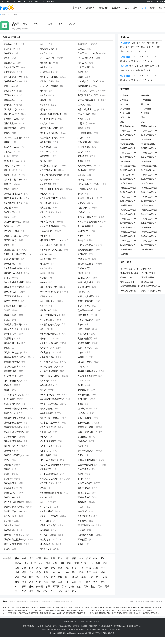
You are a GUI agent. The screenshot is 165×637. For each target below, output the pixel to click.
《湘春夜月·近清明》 (13, 137)
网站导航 (81, 622)
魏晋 (149, 43)
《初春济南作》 (83, 315)
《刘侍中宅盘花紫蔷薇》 (15, 539)
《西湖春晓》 (45, 310)
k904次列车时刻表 (9, 613)
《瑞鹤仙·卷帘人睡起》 (86, 432)
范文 (36, 2)
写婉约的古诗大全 (149, 245)
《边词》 (79, 151)
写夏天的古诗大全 (149, 131)
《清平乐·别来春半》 (13, 77)
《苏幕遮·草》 (82, 156)
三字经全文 (155, 613)
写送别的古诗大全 (149, 210)
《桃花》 (7, 142)
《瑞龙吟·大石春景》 (13, 273)
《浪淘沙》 (80, 240)
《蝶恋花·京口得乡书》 (50, 165)
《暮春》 (43, 306)
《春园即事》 (9, 338)
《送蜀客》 (80, 530)
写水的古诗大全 (148, 161)
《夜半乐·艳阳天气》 (13, 380)
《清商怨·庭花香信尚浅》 (15, 357)
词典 (7, 2)
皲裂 (24, 586)
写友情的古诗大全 (128, 236)
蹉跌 (48, 563)
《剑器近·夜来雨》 (84, 362)
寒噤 (96, 568)
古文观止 (124, 254)
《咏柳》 (43, 100)
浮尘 (103, 568)
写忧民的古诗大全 (128, 245)
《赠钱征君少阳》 (11, 301)
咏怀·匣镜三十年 (127, 282)
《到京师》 (44, 264)
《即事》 (79, 324)
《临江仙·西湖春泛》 (49, 460)
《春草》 (79, 161)
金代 (148, 47)
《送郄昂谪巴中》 (84, 516)
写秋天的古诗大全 (128, 135)
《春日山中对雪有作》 (50, 394)
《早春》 (79, 236)
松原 (53, 582)
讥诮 (17, 572)
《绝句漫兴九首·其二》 (86, 245)
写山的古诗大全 (127, 161)
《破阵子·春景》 (83, 67)
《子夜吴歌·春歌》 (84, 133)
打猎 (83, 563)
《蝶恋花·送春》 (11, 128)
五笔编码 (148, 610)
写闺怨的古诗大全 (149, 223)
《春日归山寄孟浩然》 (14, 455)
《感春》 (79, 446)
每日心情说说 (125, 608)
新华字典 (77, 7)
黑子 (107, 586)
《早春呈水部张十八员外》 (88, 53)
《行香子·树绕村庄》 (13, 81)
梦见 (40, 563)
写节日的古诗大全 (128, 183)
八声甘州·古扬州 (148, 273)
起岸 (31, 582)
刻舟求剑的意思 (95, 610)
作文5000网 (157, 608)
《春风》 (79, 119)
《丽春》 (7, 469)
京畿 (60, 577)
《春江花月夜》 (10, 44)
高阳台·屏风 (146, 269)
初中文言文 (125, 104)
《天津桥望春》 (46, 408)
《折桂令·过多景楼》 (13, 329)
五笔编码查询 (71, 613)
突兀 (88, 558)
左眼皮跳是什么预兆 (114, 613)
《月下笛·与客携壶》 (49, 474)
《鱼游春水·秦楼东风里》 (51, 292)
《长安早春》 (45, 507)
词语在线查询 (58, 626)
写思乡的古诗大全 (128, 214)
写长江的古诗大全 (128, 166)
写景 (131, 66)
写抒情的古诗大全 (128, 205)
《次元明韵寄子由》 (13, 221)
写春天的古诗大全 (11, 37)
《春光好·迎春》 (11, 483)
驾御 (81, 558)
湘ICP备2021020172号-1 (106, 633)
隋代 (122, 47)
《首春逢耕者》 (46, 511)
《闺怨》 (79, 77)
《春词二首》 (45, 432)
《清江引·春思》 (11, 240)
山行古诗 (93, 608)
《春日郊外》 (9, 497)
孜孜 (78, 586)
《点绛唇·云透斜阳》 (13, 324)
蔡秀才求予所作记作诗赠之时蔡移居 (151, 286)
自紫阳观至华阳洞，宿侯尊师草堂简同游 (130, 286)
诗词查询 (76, 626)
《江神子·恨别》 (83, 114)
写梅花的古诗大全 (128, 148)
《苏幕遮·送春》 (11, 376)
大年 (55, 563)
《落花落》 (80, 175)
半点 (24, 591)
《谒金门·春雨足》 (84, 348)
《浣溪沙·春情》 (83, 259)
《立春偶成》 (45, 147)
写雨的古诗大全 (127, 139)
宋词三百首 (125, 113)
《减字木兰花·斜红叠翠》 (51, 465)
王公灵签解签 (8, 610)
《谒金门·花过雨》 (12, 343)
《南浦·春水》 (82, 413)
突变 (67, 572)
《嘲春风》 (8, 525)
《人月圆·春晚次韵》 (49, 245)
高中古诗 (124, 100)
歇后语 (109, 626)
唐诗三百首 (125, 109)
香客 (105, 577)
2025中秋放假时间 (58, 613)
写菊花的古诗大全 (128, 153)
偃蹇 (96, 558)
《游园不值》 (45, 63)
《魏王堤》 (44, 380)
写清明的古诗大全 (128, 192)
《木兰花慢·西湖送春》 (50, 226)
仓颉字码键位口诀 (32, 608)
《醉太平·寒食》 (47, 446)
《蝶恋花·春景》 (47, 49)
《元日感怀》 (82, 399)
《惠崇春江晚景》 (84, 86)
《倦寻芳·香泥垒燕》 (13, 427)
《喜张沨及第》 (83, 334)
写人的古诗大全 (148, 227)
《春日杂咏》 (82, 254)
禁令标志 (74, 610)
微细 (31, 577)
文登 (71, 586)
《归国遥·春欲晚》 (12, 404)
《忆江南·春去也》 (48, 170)
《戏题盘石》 (45, 207)
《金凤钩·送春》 (47, 539)
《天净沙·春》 (9, 63)
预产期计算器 (128, 613)
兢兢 (45, 568)
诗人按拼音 (125, 76)
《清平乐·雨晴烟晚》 (49, 133)
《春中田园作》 (10, 170)
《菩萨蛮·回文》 (83, 287)
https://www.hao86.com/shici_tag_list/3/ (148, 601)
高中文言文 (146, 104)
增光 (74, 591)
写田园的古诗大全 (149, 175)
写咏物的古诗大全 (149, 126)
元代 (154, 47)
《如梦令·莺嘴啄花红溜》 (87, 109)
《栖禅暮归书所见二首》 (51, 250)
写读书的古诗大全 (128, 241)
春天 (15, 15)
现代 (140, 51)
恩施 (17, 577)
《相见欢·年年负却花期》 (87, 184)
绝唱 (24, 577)
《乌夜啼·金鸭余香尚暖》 (15, 418)
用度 (100, 586)
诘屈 (17, 568)
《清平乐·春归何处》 (49, 77)
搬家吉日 (60, 610)
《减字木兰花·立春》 (13, 179)
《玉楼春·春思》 (83, 268)
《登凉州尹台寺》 (84, 408)
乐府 (143, 122)
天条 (86, 586)
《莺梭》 (7, 245)
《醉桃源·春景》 (47, 385)
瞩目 (31, 558)
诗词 (25, 24)
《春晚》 (43, 278)
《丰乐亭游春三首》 (49, 287)
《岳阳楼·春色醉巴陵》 (86, 376)
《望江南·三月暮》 (12, 250)
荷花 (148, 70)
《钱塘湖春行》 (83, 44)
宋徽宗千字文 (82, 613)
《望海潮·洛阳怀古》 (49, 137)
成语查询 (67, 626)
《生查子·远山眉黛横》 (14, 502)
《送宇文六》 (45, 451)
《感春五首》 (82, 511)
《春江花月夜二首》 (13, 236)
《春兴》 (43, 123)
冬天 (157, 66)
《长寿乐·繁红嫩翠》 (13, 422)
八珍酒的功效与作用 (109, 610)
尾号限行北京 (84, 610)
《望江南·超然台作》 (85, 58)
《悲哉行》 (8, 479)
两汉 (144, 43)
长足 (81, 568)
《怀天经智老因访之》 (50, 334)
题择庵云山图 (126, 277)
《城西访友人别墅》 (85, 296)
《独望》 (43, 390)
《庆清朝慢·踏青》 (12, 366)
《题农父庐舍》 (83, 469)
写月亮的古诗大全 (128, 157)
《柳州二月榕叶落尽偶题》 (52, 189)
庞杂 (53, 568)
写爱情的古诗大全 (128, 219)
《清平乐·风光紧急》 (85, 451)
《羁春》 (7, 217)
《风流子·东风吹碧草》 (14, 287)
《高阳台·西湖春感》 (13, 306)
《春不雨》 (8, 521)
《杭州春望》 (45, 203)
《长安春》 (8, 451)
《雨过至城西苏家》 (85, 525)
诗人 (36, 24)
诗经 (143, 117)
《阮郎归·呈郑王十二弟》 (51, 240)
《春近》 (7, 549)
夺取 (26, 563)
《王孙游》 (80, 105)
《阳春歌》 (80, 292)
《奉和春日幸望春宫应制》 (52, 399)
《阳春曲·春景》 (83, 329)
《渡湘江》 (8, 184)
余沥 (53, 591)
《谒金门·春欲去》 (12, 446)
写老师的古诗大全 (128, 232)
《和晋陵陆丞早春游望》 (87, 95)
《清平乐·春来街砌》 (13, 544)
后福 (103, 572)
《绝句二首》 (82, 63)
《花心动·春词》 (11, 516)
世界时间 (84, 626)
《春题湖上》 (82, 123)
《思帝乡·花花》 (47, 348)
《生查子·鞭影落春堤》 (86, 465)
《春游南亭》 (9, 488)
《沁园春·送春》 (83, 394)
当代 (145, 51)
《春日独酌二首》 (11, 259)
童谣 (24, 558)
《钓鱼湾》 (80, 179)
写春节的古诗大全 (149, 183)
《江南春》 (80, 49)
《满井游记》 (9, 72)
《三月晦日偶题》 (84, 189)
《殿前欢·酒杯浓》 (84, 338)
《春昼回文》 (45, 521)
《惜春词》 (80, 203)
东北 (60, 572)
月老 (31, 572)
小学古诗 (48, 24)
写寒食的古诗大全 (149, 188)
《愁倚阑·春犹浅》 (12, 362)
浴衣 (64, 586)
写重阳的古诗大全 (128, 201)
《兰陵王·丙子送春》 (13, 296)
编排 (67, 558)
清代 (122, 51)
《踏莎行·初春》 (47, 338)
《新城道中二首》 (11, 161)
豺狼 (17, 558)
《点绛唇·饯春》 (47, 357)
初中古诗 (145, 95)
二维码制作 (77, 608)
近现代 (134, 51)
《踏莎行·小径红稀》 (49, 128)
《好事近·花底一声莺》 (50, 422)
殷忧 (53, 577)
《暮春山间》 (9, 530)
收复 (96, 582)
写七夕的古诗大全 (128, 197)
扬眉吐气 (146, 613)
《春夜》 (79, 352)
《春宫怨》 (44, 156)
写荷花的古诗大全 (149, 148)
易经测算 (47, 613)
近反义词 (116, 7)
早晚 (98, 563)
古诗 (13, 2)
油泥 (67, 582)
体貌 (31, 586)
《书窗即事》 (82, 502)
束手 (98, 577)
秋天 (152, 66)
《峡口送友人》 (83, 278)
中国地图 (85, 608)
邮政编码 (102, 613)
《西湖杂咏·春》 (83, 497)
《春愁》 (79, 137)
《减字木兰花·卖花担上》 (87, 100)
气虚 (38, 582)
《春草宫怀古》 (46, 231)
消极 (31, 568)
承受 (45, 572)
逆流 (105, 563)
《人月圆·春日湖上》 (49, 362)
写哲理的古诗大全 (128, 223)
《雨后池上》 (9, 151)
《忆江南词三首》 (48, 58)
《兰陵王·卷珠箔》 (84, 483)
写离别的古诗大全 (128, 210)
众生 (17, 586)
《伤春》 (79, 273)
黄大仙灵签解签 (46, 608)
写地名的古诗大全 (149, 179)
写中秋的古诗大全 (149, 197)
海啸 (38, 591)
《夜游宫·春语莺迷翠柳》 (51, 479)
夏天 (147, 66)
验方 (96, 572)
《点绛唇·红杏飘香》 (13, 193)
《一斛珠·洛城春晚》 (49, 371)
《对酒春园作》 (83, 390)
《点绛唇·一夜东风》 (85, 198)
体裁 (45, 582)
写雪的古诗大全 (148, 139)
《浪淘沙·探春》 (11, 315)
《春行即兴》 (45, 151)
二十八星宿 (14, 608)
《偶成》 (7, 390)
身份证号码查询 (146, 608)
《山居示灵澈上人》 (49, 366)
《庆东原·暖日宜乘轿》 (14, 432)
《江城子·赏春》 (47, 212)
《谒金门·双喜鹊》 (48, 525)
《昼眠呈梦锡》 (46, 413)
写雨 (122, 70)
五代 (133, 47)
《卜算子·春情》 (83, 306)
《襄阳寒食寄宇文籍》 (50, 324)
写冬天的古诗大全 (149, 135)
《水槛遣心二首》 (11, 119)
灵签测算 (102, 626)
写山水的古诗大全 (149, 157)
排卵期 (22, 608)
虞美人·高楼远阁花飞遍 (151, 291)
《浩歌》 (43, 296)
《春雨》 (43, 236)
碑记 (88, 568)
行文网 (67, 610)
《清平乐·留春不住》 (49, 343)
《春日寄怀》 (82, 170)
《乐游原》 (8, 385)
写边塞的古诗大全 (128, 179)
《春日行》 (44, 329)
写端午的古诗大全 (149, 192)
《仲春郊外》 (82, 357)
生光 (53, 572)
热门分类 (124, 66)
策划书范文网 (58, 608)
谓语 (67, 568)
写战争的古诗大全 (149, 236)
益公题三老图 (147, 282)
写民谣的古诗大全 (149, 249)
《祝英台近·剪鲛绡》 (85, 535)
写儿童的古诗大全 (128, 170)
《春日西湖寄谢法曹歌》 (51, 175)
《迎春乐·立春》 (83, 422)
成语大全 (103, 7)
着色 (93, 586)
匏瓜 (103, 582)
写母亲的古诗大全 (149, 232)
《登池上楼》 (9, 105)
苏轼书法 (29, 610)
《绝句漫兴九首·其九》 (14, 535)
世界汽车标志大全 (23, 613)
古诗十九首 (125, 117)
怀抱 (76, 563)
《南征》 (43, 282)
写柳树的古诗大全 (149, 153)
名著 (61, 24)
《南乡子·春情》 (11, 334)
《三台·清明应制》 (84, 142)
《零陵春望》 (82, 436)
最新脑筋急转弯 (50, 610)
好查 (4, 15)
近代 (127, 51)
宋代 (138, 47)
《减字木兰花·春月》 (13, 203)
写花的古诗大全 (148, 144)
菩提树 (75, 577)
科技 (74, 568)
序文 (17, 591)
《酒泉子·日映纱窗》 (49, 516)
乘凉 (60, 558)
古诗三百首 (146, 109)
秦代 (138, 43)
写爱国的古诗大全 (149, 205)
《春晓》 (43, 273)
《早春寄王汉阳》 (11, 231)
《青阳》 (79, 455)
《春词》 (7, 189)
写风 (133, 70)
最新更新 (89, 622)
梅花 (143, 70)
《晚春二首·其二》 (12, 175)
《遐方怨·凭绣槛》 (48, 427)
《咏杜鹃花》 (45, 455)
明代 (159, 47)
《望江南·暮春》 (11, 371)
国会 (45, 558)
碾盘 (103, 558)
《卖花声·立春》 (83, 488)
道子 (53, 558)
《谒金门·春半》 (83, 207)
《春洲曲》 (8, 465)
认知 (91, 577)
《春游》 (43, 268)
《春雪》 (43, 53)
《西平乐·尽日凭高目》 (14, 394)
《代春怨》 (8, 226)
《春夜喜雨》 (9, 49)
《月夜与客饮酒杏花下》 (15, 254)
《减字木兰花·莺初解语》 (51, 114)
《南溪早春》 (45, 549)
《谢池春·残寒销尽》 (85, 226)
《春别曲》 (8, 207)
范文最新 (97, 622)
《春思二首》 (45, 259)
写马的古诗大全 (127, 175)
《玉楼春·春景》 (47, 72)
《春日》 (43, 44)
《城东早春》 (9, 91)
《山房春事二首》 (11, 147)
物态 (38, 572)
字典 (1, 2)
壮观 (31, 591)
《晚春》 (43, 67)
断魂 (17, 582)
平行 (91, 563)
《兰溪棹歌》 (9, 95)
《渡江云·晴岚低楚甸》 (50, 376)
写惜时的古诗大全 (149, 241)
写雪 (127, 70)
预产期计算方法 (138, 610)
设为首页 (150, 2)
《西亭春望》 (82, 539)
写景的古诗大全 (127, 126)
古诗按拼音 (125, 57)
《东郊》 (7, 278)
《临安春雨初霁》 (11, 67)
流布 (24, 582)
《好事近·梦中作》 (48, 119)
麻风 (38, 568)
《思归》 (7, 460)
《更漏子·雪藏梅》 (84, 418)
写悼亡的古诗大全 (128, 227)
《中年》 (43, 488)
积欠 (45, 591)
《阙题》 (79, 128)
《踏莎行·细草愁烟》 (13, 352)
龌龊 (69, 563)
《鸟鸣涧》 (8, 53)
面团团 (56, 586)
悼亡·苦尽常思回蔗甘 (129, 269)
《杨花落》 (44, 530)
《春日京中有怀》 (48, 221)
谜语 (152, 7)
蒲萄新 (39, 586)
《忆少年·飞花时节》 (49, 198)
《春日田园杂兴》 (48, 301)
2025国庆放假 (114, 608)
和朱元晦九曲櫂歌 (128, 291)
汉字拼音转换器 (37, 613)
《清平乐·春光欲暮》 (85, 427)
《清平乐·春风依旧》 (13, 198)
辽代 (143, 47)
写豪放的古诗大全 (128, 249)
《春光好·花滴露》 (48, 535)
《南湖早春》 (9, 100)
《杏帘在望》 (45, 184)
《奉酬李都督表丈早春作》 (16, 408)
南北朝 (155, 43)
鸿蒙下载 (50, 2)
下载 (43, 2)
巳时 (33, 563)
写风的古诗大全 (127, 144)
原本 (62, 563)
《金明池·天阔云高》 (13, 511)
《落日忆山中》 (83, 231)
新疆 (38, 558)
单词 (19, 2)
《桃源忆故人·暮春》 (85, 282)
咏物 (136, 66)
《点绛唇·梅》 (9, 264)
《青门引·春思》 (83, 147)
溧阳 (24, 572)
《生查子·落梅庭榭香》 (14, 282)
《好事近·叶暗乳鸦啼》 (86, 460)
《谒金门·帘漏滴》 (48, 441)
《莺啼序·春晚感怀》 (13, 268)
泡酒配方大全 (103, 608)
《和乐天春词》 (10, 109)
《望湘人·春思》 (83, 493)
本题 (83, 577)
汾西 (45, 577)
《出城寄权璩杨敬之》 (50, 315)
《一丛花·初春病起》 (85, 320)
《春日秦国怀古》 (48, 320)
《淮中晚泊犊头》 (11, 114)
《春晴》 (79, 193)
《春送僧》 (80, 366)
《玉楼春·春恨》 (47, 81)
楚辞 (122, 122)
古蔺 (74, 582)
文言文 (72, 24)
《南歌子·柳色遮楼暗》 (50, 418)
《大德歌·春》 (46, 179)
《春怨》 (43, 254)
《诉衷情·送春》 (47, 352)
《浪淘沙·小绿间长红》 (86, 217)
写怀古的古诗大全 (149, 201)
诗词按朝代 (125, 43)
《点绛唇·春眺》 (83, 343)
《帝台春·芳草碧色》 (13, 441)
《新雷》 (43, 95)
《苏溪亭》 (44, 105)
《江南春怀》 (45, 469)
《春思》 (79, 72)
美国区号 (6, 608)
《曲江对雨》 (9, 212)
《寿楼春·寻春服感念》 (86, 371)
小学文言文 (146, 100)
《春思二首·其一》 (12, 165)
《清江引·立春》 (47, 483)
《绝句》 (43, 91)
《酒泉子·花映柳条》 (49, 404)
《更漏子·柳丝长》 (84, 165)
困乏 (88, 582)
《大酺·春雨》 (9, 399)
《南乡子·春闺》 (11, 436)
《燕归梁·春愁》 (11, 292)
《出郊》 (43, 161)
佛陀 (74, 558)
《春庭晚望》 (82, 521)
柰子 (48, 586)
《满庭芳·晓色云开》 (85, 250)
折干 (67, 577)
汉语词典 (90, 7)
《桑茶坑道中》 (10, 123)
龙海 (24, 568)
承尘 (74, 572)
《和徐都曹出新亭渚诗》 (51, 493)
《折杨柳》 (80, 212)
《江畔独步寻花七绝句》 (87, 81)
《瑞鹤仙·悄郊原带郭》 (14, 507)
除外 (60, 568)
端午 (67, 591)
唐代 (127, 47)
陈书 (81, 582)
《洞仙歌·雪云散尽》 (85, 264)
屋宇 (81, 572)
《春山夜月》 (45, 142)
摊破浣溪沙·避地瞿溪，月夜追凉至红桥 (130, 273)
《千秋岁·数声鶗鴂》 (49, 86)
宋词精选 (145, 113)
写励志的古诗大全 (149, 219)
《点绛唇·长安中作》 (85, 310)
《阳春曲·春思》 (47, 544)
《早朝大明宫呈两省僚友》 (88, 221)
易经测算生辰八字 (124, 610)
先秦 (133, 43)
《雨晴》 (43, 109)
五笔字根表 (68, 608)
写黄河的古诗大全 (149, 166)
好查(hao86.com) (70, 622)
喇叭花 (18, 563)
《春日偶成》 (9, 86)
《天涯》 (7, 156)
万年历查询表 (38, 610)
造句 (135, 7)
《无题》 (79, 544)
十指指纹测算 (93, 613)
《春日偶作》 (9, 413)
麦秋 (38, 577)
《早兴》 (79, 380)
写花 (138, 70)
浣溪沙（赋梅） (148, 277)
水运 (60, 591)
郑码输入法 (135, 608)
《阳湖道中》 (82, 441)
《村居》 (7, 58)
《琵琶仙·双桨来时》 (85, 301)
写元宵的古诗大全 (128, 188)
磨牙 (88, 572)
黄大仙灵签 (138, 613)
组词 (127, 7)
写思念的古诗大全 (149, 214)
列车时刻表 (28, 2)
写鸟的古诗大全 (148, 170)
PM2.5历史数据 (19, 610)
